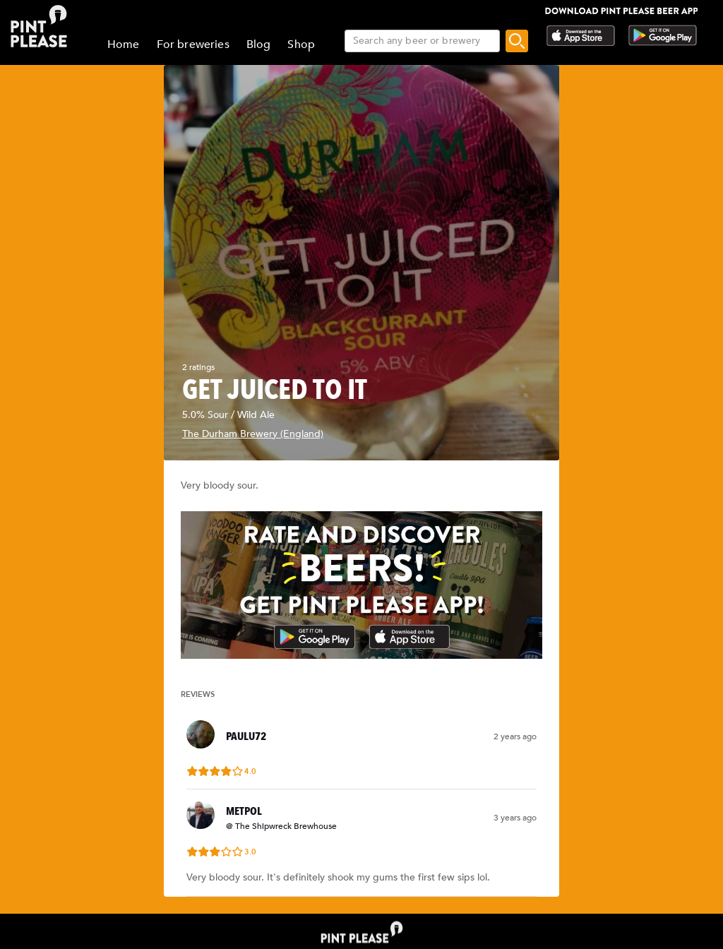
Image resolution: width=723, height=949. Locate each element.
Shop (301, 44)
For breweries (193, 44)
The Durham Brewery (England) (252, 434)
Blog (258, 44)
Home (123, 44)
